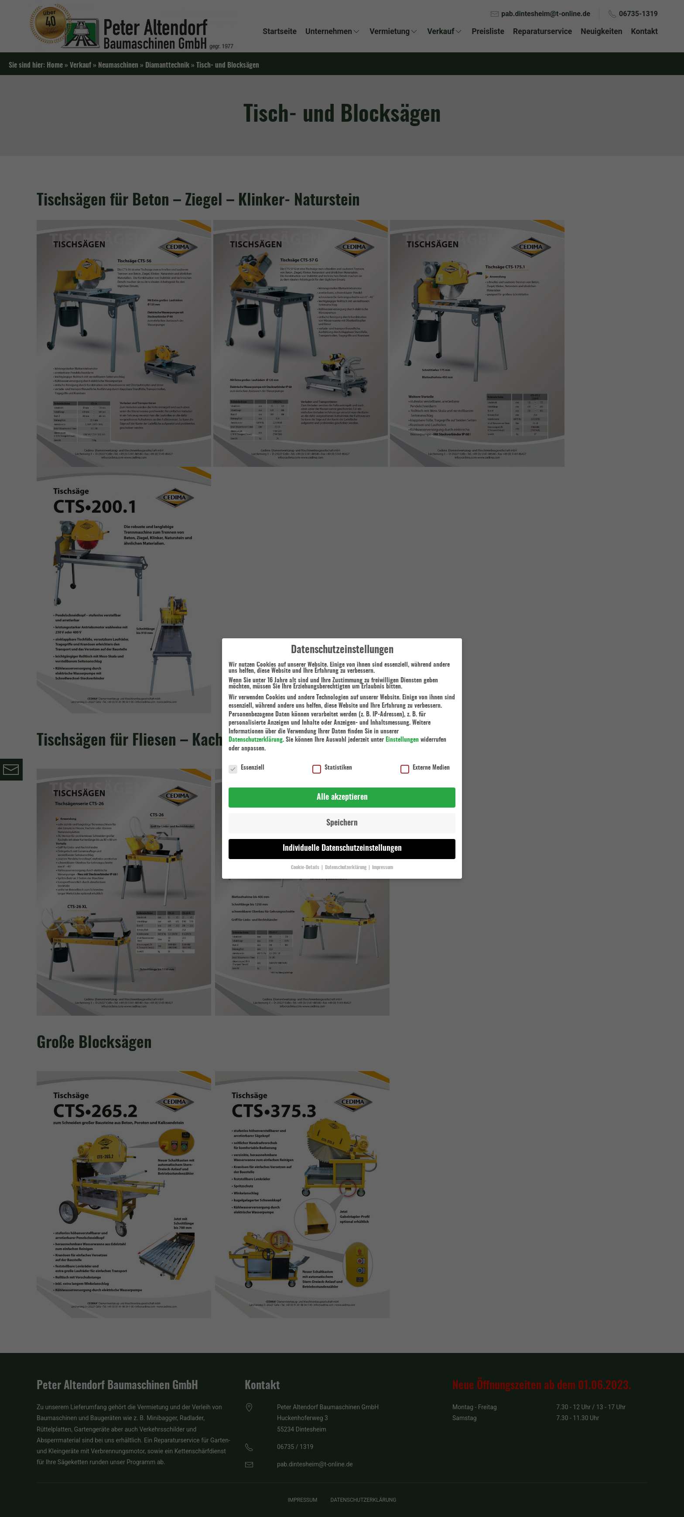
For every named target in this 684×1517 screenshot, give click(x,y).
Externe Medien (425, 762)
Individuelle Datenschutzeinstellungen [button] (342, 843)
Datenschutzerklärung (256, 734)
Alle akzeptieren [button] (342, 791)
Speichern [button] (342, 817)
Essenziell (246, 762)
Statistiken (332, 762)
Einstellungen (402, 734)
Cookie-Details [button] (306, 862)
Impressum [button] (382, 862)
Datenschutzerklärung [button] (346, 862)
